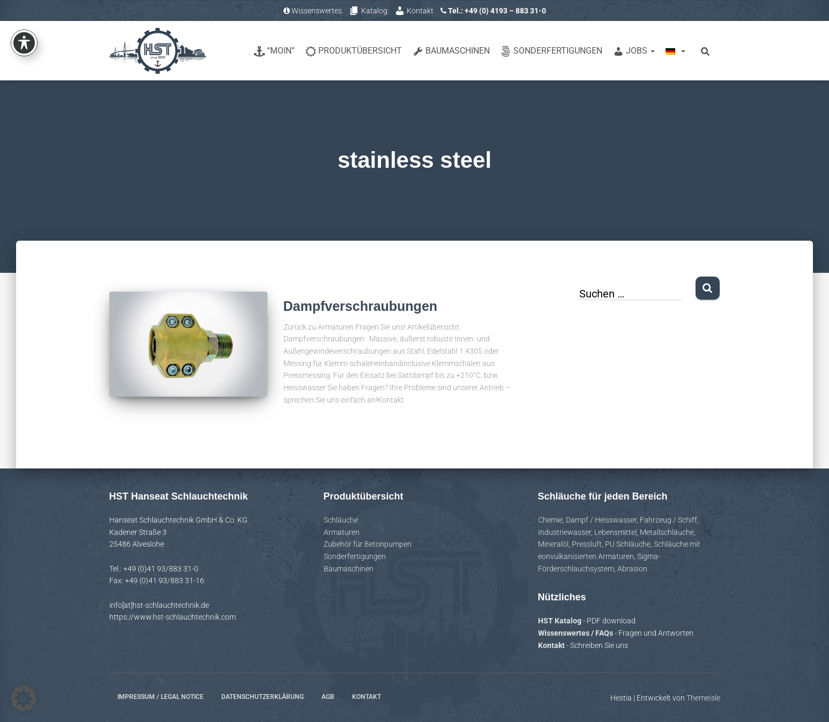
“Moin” (274, 51)
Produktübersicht (353, 51)
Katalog (368, 10)
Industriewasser (564, 532)
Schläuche (341, 520)
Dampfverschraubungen (360, 306)
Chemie (550, 520)
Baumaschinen (451, 51)
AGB (328, 697)
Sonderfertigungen (551, 51)
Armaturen (342, 532)
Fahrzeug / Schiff (668, 520)
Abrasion (632, 568)
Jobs (634, 51)
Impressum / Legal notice (160, 697)
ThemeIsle (703, 698)
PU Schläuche (628, 544)
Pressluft (587, 544)
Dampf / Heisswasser (601, 520)
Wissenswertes (312, 10)
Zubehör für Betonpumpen (368, 544)
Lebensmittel (615, 532)
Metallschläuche (667, 532)
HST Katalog (560, 620)
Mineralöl (553, 544)
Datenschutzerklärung (262, 697)
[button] (23, 698)
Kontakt (414, 10)
